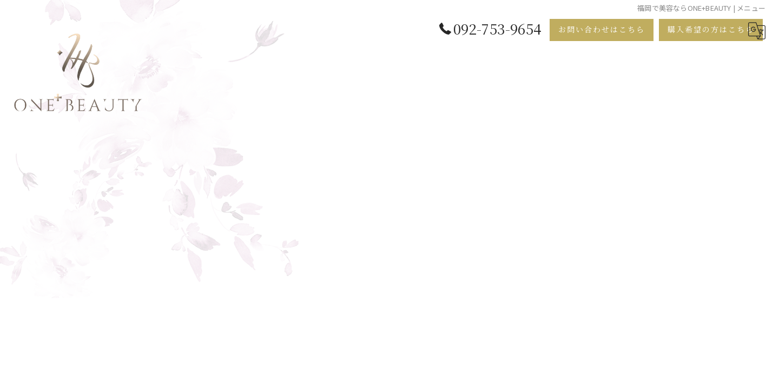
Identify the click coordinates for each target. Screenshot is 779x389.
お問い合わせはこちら (601, 29)
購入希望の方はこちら (711, 29)
